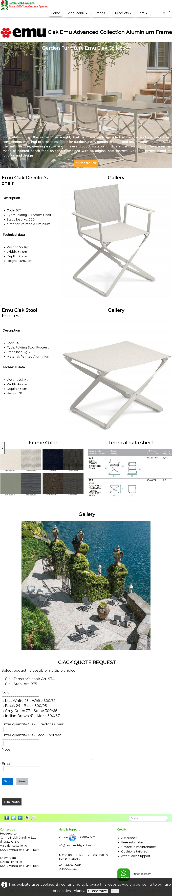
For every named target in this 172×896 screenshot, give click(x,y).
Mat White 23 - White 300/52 (29, 700)
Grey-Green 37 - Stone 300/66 (29, 710)
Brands (101, 13)
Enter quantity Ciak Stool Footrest (31, 735)
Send (7, 781)
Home (55, 13)
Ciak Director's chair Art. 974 (28, 679)
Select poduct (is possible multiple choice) (39, 670)
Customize (97, 891)
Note (6, 749)
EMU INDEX (12, 801)
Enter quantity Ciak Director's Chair (32, 724)
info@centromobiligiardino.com (77, 845)
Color (6, 692)
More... (78, 891)
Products (123, 13)
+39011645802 (81, 837)
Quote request (86, 163)
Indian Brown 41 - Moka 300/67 (31, 715)
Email (7, 763)
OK (115, 891)
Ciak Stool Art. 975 (19, 684)
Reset (22, 781)
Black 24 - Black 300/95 (24, 705)
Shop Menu (77, 13)
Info (143, 13)
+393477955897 (134, 874)
